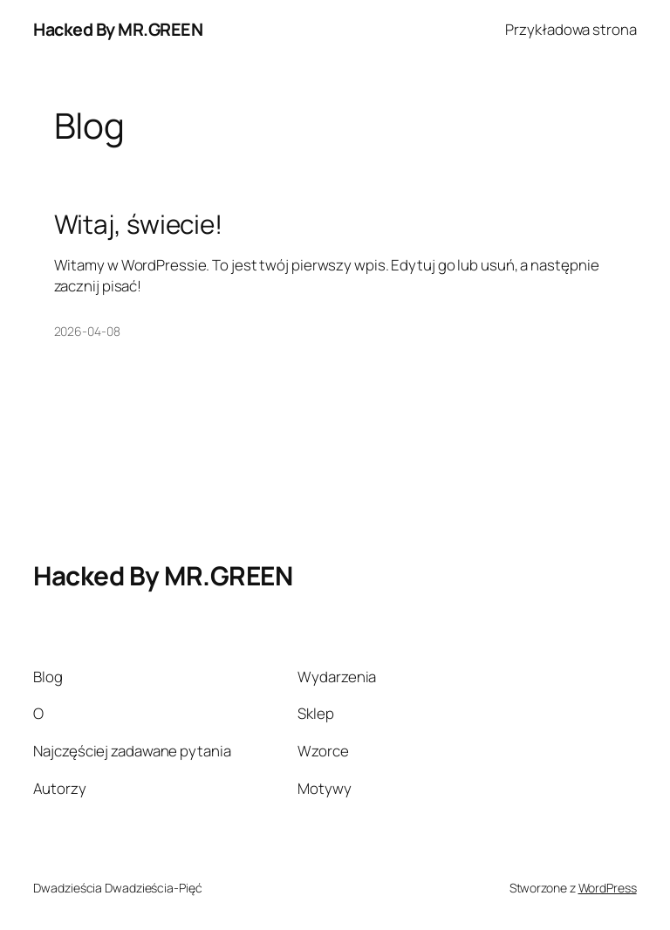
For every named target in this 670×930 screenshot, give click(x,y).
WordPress (607, 887)
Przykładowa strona (570, 29)
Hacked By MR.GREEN (117, 29)
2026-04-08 (87, 331)
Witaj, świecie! (138, 223)
